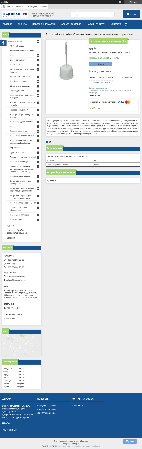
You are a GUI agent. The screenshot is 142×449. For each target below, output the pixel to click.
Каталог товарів (14, 41)
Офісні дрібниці (17, 91)
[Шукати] (111, 14)
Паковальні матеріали (19, 215)
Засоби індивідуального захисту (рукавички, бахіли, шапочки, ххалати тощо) (22, 169)
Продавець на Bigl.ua (71, 444)
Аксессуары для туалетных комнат (102, 34)
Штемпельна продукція (20, 86)
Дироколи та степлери (20, 76)
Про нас (22, 24)
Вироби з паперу (17, 60)
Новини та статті (96, 24)
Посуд (13, 126)
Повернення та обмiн (43, 24)
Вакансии (11, 238)
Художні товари (17, 152)
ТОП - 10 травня (17, 46)
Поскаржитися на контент (66, 446)
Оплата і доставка (71, 24)
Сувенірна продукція (19, 162)
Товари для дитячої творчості (23, 157)
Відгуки (10, 225)
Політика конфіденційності (89, 446)
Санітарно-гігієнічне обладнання (69, 34)
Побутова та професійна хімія (23, 203)
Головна (7, 24)
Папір (12, 55)
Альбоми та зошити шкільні (22, 136)
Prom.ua (84, 441)
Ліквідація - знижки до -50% (22, 51)
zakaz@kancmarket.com (16, 280)
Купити (101, 64)
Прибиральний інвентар (20, 176)
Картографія (15, 148)
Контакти (116, 24)
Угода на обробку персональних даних (17, 231)
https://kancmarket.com (16, 276)
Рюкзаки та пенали (18, 131)
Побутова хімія (16, 219)
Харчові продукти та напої (21, 122)
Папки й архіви (16, 65)
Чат (130, 441)
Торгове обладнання (19, 110)
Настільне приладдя (19, 81)
